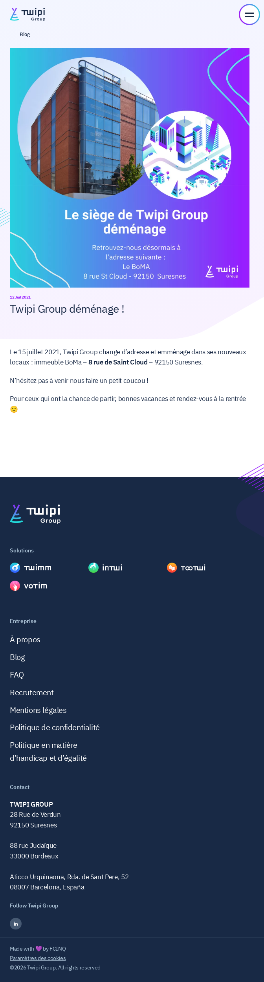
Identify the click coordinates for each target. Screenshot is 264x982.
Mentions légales (38, 710)
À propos (25, 639)
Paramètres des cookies (38, 958)
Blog (17, 657)
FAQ (17, 674)
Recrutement (32, 692)
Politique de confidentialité (55, 727)
